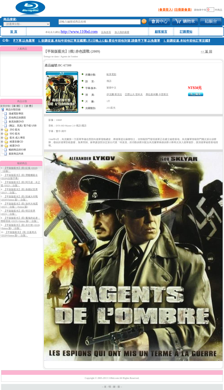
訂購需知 (186, 31)
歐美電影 (111, 74)
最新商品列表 (16, 153)
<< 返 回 (206, 51)
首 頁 (13, 31)
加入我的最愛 (122, 32)
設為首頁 (106, 32)
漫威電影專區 (16, 113)
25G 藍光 (15, 129)
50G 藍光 (15, 133)
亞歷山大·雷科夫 (134, 94)
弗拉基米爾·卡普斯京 (157, 94)
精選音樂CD (16, 141)
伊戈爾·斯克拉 (114, 94)
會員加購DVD (16, 121)
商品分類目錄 (13, 109)
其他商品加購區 (17, 117)
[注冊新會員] (183, 9)
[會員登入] (165, 9)
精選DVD (15, 145)
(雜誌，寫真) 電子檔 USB (22, 125)
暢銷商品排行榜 (17, 149)
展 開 (16, 106)
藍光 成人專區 (17, 137)
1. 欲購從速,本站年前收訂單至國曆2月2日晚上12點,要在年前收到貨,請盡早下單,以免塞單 (100, 40)
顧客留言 (161, 31)
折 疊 (28, 106)
